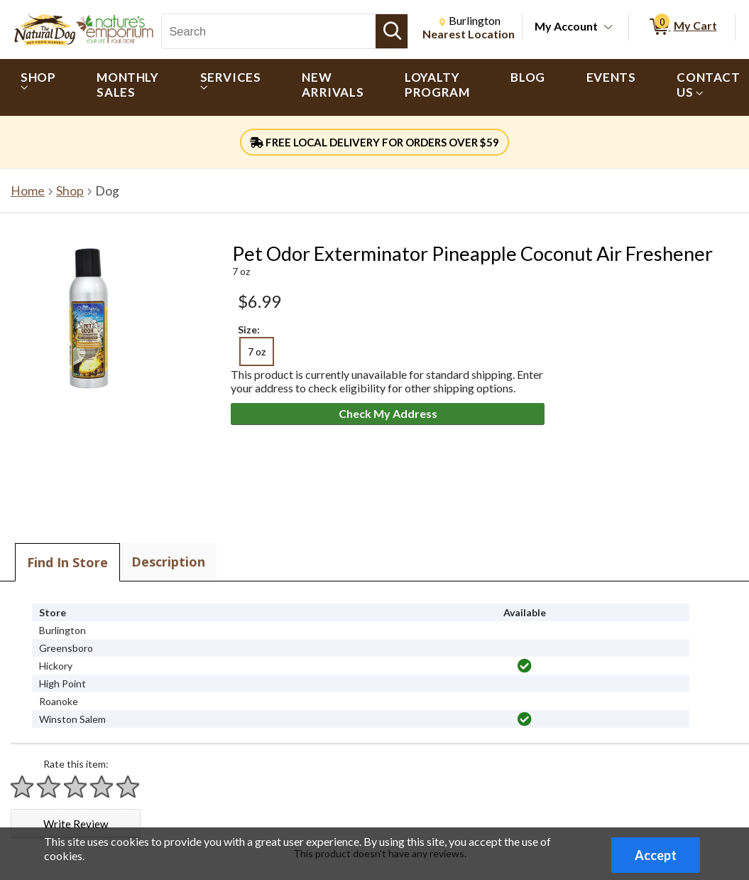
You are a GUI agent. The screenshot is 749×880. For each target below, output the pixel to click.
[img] (525, 666)
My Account (566, 26)
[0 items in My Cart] (682, 27)
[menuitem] (38, 87)
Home (28, 190)
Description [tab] (168, 561)
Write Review (75, 823)
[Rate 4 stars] (102, 787)
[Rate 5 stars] (128, 787)
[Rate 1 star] (23, 787)
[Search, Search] (269, 31)
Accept (656, 855)
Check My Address (388, 413)
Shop (70, 190)
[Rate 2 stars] (49, 787)
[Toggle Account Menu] (608, 27)
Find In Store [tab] (67, 562)
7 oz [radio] (257, 351)
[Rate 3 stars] (76, 787)
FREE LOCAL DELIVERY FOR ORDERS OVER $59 (374, 142)
